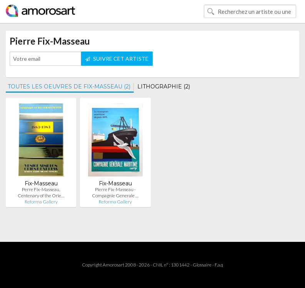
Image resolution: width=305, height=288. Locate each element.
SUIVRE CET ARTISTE (116, 58)
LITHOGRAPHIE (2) (163, 86)
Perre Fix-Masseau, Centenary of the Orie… (41, 192)
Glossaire (202, 265)
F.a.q (219, 265)
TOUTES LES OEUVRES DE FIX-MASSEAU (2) (69, 86)
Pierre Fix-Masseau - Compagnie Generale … (115, 192)
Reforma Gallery (41, 202)
